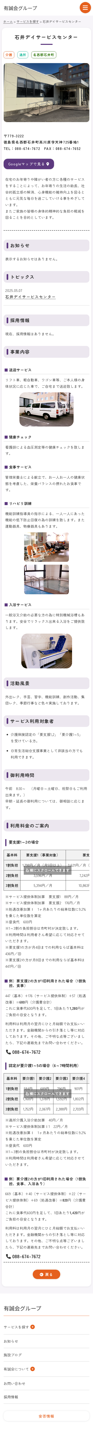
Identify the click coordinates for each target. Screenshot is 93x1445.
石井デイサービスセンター (30, 296)
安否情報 (46, 1416)
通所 (22, 54)
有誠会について (16, 1369)
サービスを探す (27, 21)
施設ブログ (13, 1354)
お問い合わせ (14, 1383)
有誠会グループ (20, 7)
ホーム (8, 21)
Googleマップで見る (29, 163)
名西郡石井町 (43, 54)
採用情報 (11, 1396)
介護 (8, 54)
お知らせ (11, 1341)
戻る (46, 1274)
